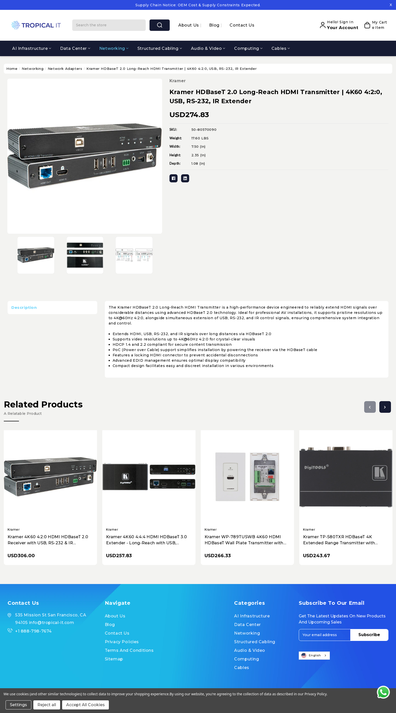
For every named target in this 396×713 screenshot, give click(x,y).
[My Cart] (373, 25)
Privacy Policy (316, 694)
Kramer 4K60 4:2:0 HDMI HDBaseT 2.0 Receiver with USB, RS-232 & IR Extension (48, 540)
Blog (214, 25)
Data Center (75, 48)
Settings (18, 704)
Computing (248, 48)
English (311, 655)
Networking (113, 48)
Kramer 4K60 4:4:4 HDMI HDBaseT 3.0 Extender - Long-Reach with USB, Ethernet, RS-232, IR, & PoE (146, 540)
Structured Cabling (159, 48)
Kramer (177, 80)
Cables (280, 48)
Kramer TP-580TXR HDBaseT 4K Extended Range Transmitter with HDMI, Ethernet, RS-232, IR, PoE (339, 540)
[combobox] (314, 656)
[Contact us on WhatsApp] (383, 692)
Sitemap (114, 659)
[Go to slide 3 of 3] (370, 407)
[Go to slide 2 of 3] (385, 407)
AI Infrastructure (31, 48)
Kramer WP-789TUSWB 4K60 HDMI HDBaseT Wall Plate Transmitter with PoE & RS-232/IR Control (244, 540)
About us (189, 25)
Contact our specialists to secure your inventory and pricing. (198, 5)
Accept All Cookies (85, 704)
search (159, 25)
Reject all (46, 704)
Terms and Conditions (129, 650)
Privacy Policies (122, 641)
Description (24, 307)
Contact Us (242, 25)
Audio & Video (208, 48)
